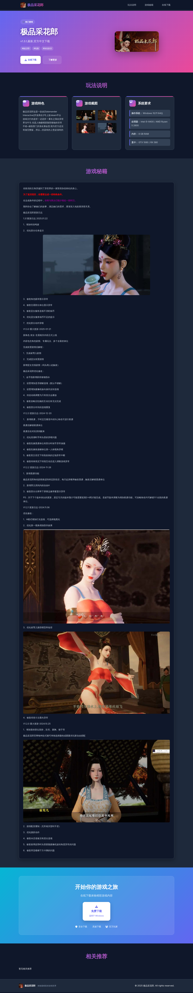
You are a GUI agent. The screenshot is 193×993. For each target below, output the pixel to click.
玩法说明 (132, 4)
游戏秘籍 (149, 4)
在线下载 (166, 4)
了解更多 (52, 59)
